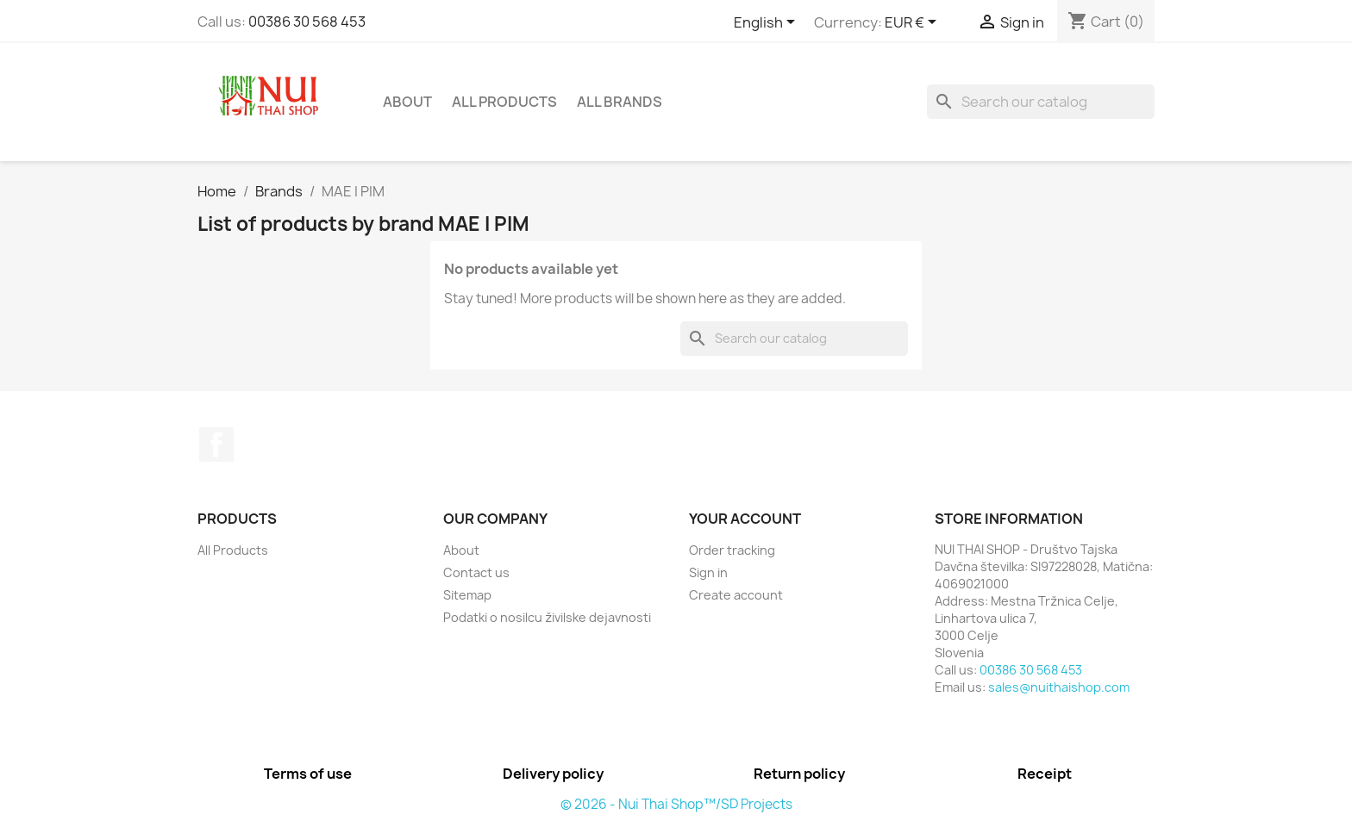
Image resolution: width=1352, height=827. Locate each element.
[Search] (1041, 101)
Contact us (476, 572)
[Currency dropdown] (913, 23)
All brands (619, 101)
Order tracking (732, 550)
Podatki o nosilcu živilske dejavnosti (547, 617)
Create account (736, 595)
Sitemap (467, 595)
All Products (504, 101)
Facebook (216, 444)
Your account (745, 518)
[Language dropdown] (767, 23)
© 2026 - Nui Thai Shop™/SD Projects (676, 804)
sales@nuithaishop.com (1059, 687)
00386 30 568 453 (307, 21)
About (407, 101)
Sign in (708, 572)
